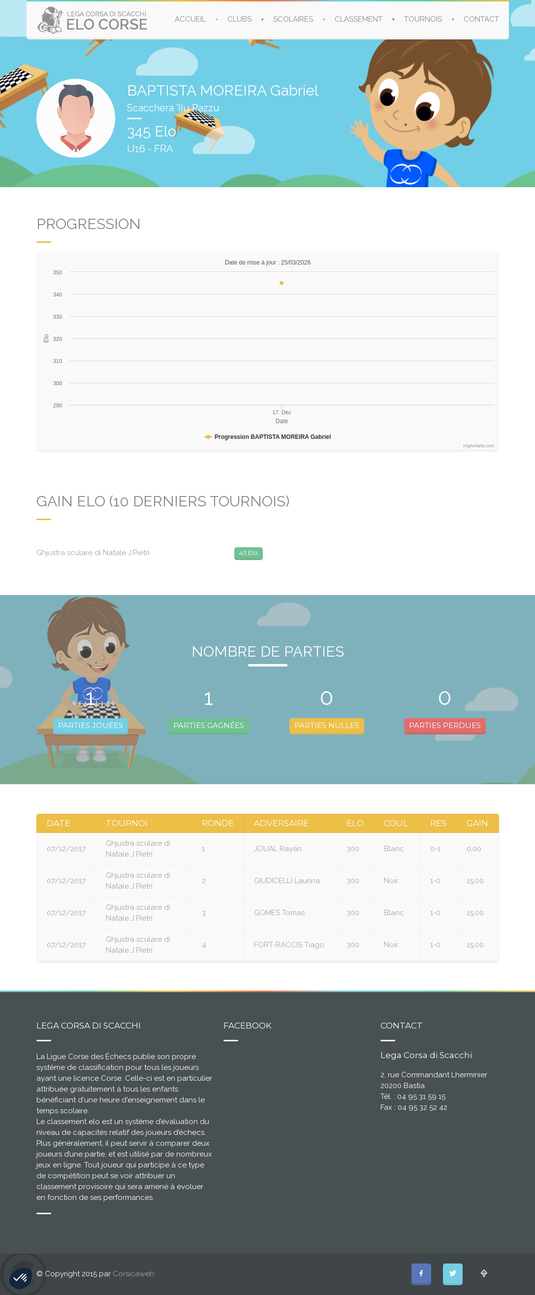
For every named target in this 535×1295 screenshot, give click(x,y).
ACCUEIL (190, 19)
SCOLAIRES (293, 19)
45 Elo (248, 553)
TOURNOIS (423, 19)
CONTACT (481, 19)
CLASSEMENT (358, 19)
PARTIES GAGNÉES (208, 725)
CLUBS (239, 19)
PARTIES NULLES (326, 725)
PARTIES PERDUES (445, 725)
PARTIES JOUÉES (90, 725)
